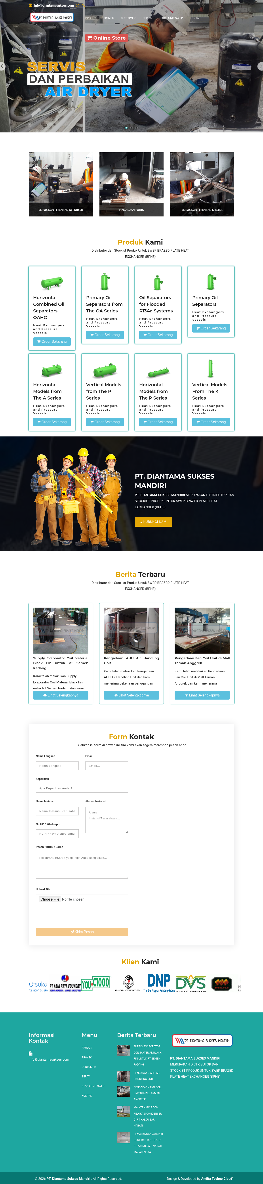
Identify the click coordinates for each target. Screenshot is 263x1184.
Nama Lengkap (45, 756)
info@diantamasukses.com (51, 6)
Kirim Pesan (82, 932)
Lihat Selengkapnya (60, 695)
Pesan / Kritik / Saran (49, 847)
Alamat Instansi (95, 801)
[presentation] (69, 917)
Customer (128, 18)
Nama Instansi (45, 801)
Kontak (195, 18)
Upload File (43, 889)
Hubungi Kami (154, 522)
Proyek (108, 18)
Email (88, 756)
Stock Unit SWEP (171, 18)
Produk (90, 18)
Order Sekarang (52, 341)
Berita (147, 18)
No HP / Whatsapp (47, 824)
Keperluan (42, 778)
